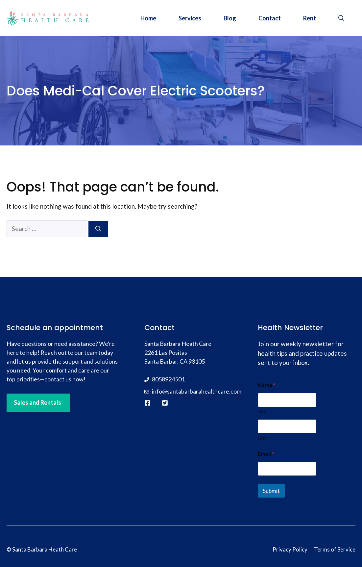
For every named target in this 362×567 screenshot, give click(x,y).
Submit (271, 490)
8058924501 (168, 379)
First (262, 411)
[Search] (98, 229)
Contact (269, 18)
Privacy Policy (290, 549)
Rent (309, 18)
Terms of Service (334, 549)
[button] (341, 18)
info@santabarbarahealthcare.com (196, 391)
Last (262, 438)
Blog (230, 18)
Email (266, 454)
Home (148, 18)
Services (190, 18)
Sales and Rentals (37, 402)
